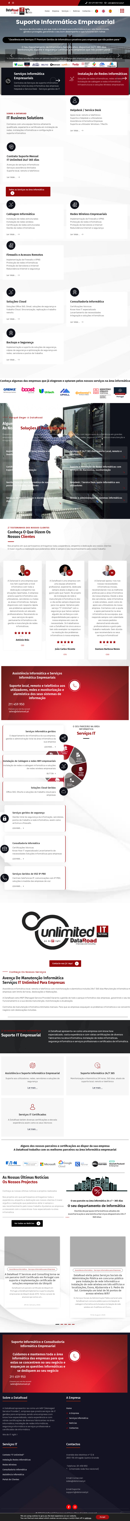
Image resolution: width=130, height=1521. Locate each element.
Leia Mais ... (50, 747)
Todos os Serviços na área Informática (26, 191)
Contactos (86, 11)
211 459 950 (16, 704)
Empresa (55, 11)
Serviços (65, 11)
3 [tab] (65, 1324)
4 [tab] (69, 1324)
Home (47, 11)
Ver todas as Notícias (27, 1223)
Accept (102, 1517)
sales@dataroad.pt (114, 3)
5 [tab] (73, 1324)
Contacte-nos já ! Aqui (65, 963)
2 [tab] (62, 1324)
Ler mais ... (33, 1088)
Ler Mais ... (76, 130)
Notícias (76, 11)
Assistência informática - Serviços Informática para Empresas (32, 1269)
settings (88, 1518)
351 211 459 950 (94, 3)
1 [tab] (57, 1324)
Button (51, 774)
